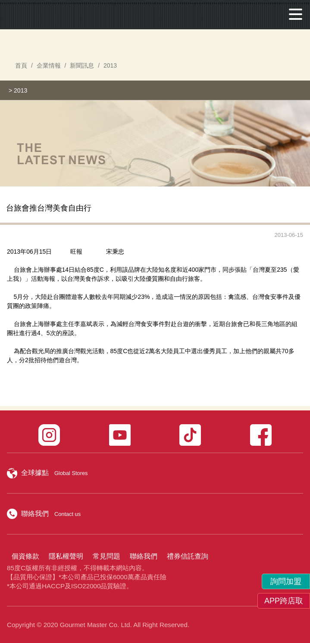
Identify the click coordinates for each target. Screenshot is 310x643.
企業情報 (49, 65)
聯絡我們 (143, 556)
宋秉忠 (115, 251)
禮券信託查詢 (187, 556)
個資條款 (25, 556)
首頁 (21, 65)
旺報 (76, 251)
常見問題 (106, 556)
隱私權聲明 (66, 556)
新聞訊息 (82, 65)
